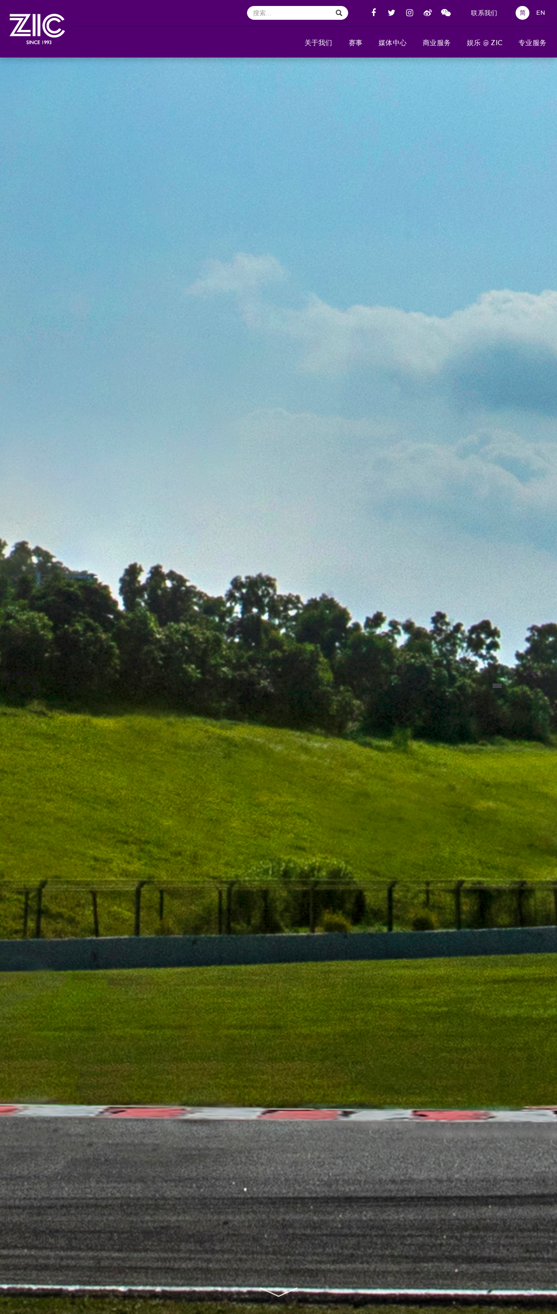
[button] (318, 42)
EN (540, 13)
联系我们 (484, 13)
